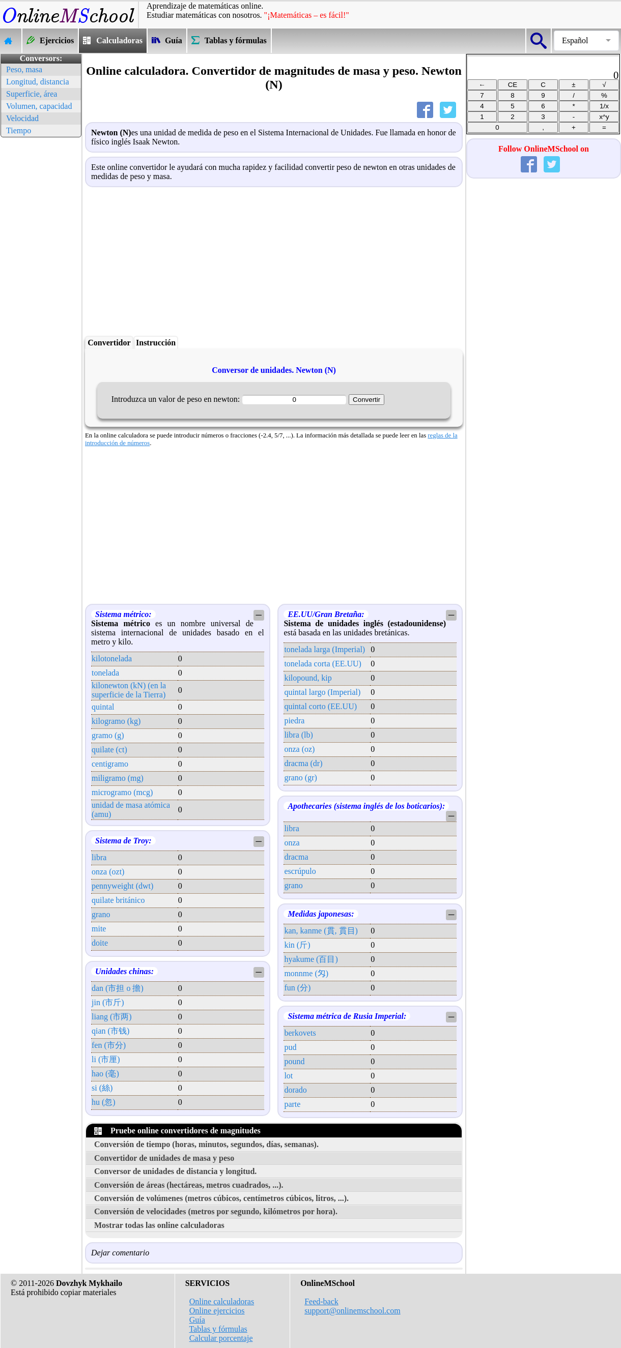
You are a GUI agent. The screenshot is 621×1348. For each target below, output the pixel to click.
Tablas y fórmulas (218, 1329)
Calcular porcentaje (221, 1338)
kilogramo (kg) (116, 721)
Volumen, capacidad (39, 106)
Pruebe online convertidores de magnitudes (177, 1130)
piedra (294, 720)
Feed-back (321, 1301)
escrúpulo (300, 871)
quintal (103, 706)
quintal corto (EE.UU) (320, 706)
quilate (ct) (109, 749)
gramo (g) (108, 735)
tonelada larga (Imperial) (324, 649)
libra (99, 857)
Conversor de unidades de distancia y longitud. (175, 1171)
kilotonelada (112, 658)
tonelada (105, 672)
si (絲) (102, 1087)
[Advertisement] (40, 292)
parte (292, 1104)
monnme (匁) (306, 973)
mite (99, 928)
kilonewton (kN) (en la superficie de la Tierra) (129, 690)
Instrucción (156, 342)
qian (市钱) (110, 1031)
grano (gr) (300, 777)
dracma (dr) (303, 763)
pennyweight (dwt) (122, 886)
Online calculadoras (222, 1301)
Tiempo (18, 130)
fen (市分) (109, 1045)
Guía (197, 1319)
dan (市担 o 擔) (118, 988)
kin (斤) (297, 945)
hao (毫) (105, 1073)
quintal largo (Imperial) (322, 692)
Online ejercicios (217, 1310)
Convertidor (109, 342)
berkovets (300, 1033)
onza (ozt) (108, 871)
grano (101, 914)
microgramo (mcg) (122, 792)
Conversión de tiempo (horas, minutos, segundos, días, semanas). (206, 1144)
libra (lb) (298, 734)
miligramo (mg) (118, 778)
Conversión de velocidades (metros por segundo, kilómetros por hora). (215, 1211)
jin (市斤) (108, 1002)
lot (288, 1075)
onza (291, 842)
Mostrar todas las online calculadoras (159, 1225)
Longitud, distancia (37, 81)
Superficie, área (31, 94)
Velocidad (22, 118)
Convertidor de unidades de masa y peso (164, 1158)
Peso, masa (24, 69)
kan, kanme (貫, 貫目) (320, 930)
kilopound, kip (307, 677)
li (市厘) (106, 1059)
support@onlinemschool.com (352, 1310)
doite (100, 943)
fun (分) (297, 987)
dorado (295, 1090)
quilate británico (118, 900)
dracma (296, 857)
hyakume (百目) (310, 959)
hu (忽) (104, 1102)
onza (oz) (299, 749)
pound (294, 1061)
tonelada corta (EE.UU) (322, 663)
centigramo (110, 763)
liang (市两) (112, 1016)
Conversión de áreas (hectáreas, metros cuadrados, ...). (189, 1185)
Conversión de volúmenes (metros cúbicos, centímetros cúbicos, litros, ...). (221, 1198)
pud (290, 1047)
